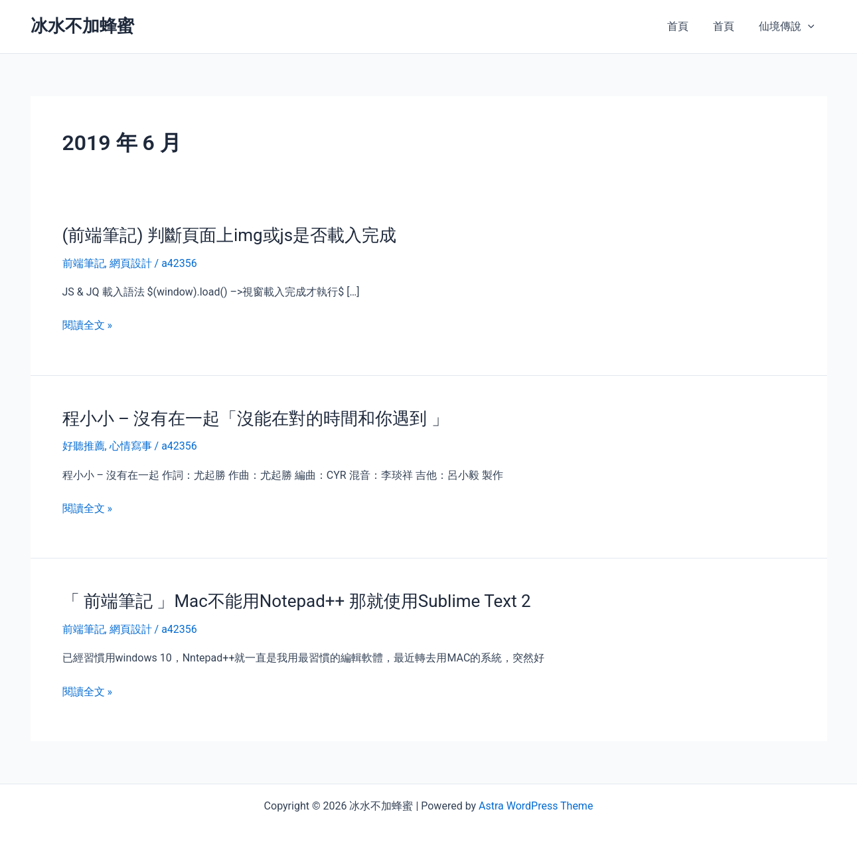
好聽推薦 (83, 446)
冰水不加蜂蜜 (82, 26)
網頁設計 (131, 263)
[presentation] (810, 26)
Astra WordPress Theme (536, 806)
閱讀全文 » (87, 325)
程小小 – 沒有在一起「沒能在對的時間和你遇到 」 (255, 418)
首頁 (686, 26)
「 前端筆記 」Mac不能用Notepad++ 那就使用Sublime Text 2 (296, 601)
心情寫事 (131, 446)
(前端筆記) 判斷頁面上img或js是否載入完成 (229, 235)
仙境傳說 (789, 26)
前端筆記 (83, 263)
